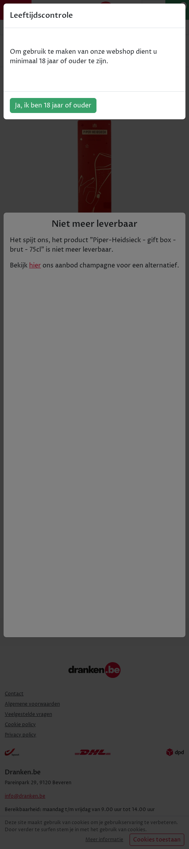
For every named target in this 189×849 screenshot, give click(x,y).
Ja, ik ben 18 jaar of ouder (53, 105)
